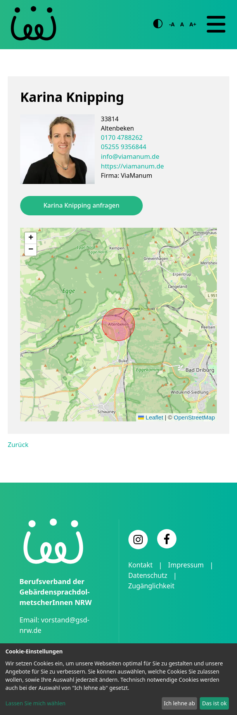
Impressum (187, 564)
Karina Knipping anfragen (81, 205)
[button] (30, 238)
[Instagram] (138, 539)
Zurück (18, 444)
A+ (192, 24)
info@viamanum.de (129, 155)
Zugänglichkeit (152, 585)
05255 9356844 (123, 146)
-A (172, 24)
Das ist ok (214, 703)
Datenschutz (148, 575)
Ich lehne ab (179, 703)
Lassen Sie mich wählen (35, 703)
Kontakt (141, 564)
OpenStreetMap (194, 417)
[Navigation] (216, 24)
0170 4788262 (121, 137)
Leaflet (150, 417)
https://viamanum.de (131, 165)
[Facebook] (166, 538)
